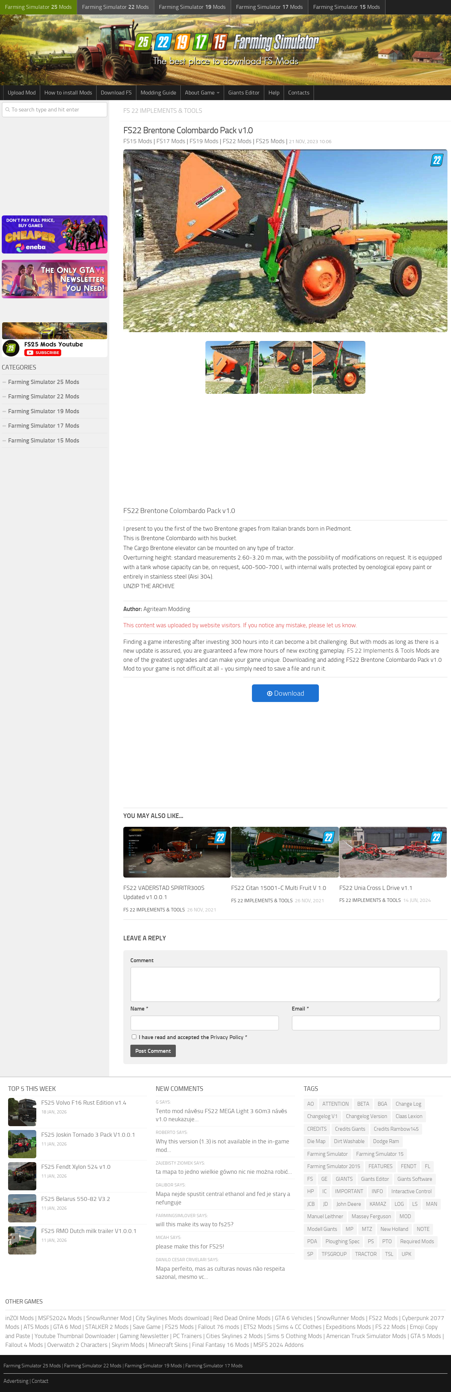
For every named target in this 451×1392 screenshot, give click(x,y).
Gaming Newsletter (144, 1335)
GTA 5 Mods (425, 1335)
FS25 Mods (179, 1326)
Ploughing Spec (342, 1241)
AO (310, 1103)
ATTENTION (335, 1103)
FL (427, 1166)
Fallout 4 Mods (24, 1344)
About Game (200, 92)
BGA (382, 1103)
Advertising (16, 1381)
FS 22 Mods (390, 1326)
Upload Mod (22, 92)
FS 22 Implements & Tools (164, 110)
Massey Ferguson (371, 1216)
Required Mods (417, 1241)
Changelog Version (366, 1116)
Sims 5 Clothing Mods (294, 1335)
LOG (399, 1204)
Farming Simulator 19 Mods (43, 411)
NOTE (423, 1229)
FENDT (408, 1166)
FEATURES (381, 1166)
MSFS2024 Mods (60, 1317)
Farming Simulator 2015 (333, 1166)
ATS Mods (36, 1326)
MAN (431, 1204)
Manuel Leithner (325, 1216)
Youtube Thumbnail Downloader (75, 1335)
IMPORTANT (349, 1191)
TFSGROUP (334, 1254)
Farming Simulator (327, 1153)
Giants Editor (244, 92)
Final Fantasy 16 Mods (220, 1344)
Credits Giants (350, 1128)
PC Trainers (187, 1335)
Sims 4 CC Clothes (299, 1326)
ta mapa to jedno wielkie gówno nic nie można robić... (224, 1171)
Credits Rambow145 (396, 1128)
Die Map (316, 1141)
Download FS (116, 92)
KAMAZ (378, 1204)
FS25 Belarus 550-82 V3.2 (75, 1198)
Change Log (408, 1103)
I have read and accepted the (189, 1036)
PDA (312, 1241)
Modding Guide (158, 92)
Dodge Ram (386, 1141)
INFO (377, 1191)
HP (310, 1191)
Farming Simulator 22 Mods (43, 396)
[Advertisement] (285, 452)
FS (310, 1179)
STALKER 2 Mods (107, 1326)
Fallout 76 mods (218, 1326)
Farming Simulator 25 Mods (43, 381)
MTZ (367, 1229)
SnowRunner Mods (341, 1317)
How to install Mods (68, 92)
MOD (405, 1216)
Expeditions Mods (348, 1326)
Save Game (147, 1326)
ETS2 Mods (257, 1326)
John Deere (348, 1204)
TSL (389, 1254)
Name (139, 1008)
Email (300, 1008)
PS (371, 1241)
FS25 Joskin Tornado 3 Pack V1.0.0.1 (88, 1134)
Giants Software (414, 1179)
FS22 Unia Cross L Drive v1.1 (376, 887)
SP (310, 1254)
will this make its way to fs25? (195, 1223)
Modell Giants (322, 1229)
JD (325, 1204)
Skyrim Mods (128, 1344)
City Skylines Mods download (172, 1317)
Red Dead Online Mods (242, 1317)
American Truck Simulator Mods (366, 1335)
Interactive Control (411, 1191)
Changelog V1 (322, 1116)
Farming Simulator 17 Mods (43, 425)
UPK (406, 1254)
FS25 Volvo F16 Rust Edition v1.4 (83, 1102)
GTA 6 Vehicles (294, 1317)
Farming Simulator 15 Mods (43, 440)
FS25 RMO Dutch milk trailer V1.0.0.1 (89, 1230)
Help (273, 92)
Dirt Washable (349, 1141)
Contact (40, 1381)
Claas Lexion (409, 1116)
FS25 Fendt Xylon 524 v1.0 (76, 1166)
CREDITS (317, 1128)
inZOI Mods (19, 1317)
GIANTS (344, 1179)
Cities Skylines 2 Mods (234, 1335)
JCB (311, 1204)
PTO (387, 1241)
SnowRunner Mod (108, 1317)
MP (349, 1229)
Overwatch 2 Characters (77, 1344)
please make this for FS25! (190, 1246)
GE (324, 1179)
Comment (142, 960)
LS (415, 1204)
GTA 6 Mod (67, 1326)
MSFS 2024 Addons (278, 1344)
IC (324, 1191)
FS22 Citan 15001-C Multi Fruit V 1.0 (278, 887)
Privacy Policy (226, 1036)
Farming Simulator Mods (37, 7)
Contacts (298, 92)
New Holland (394, 1229)
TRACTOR (366, 1254)
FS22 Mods (383, 1317)
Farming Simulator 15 (379, 1153)
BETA (363, 1103)
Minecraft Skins (168, 1344)
